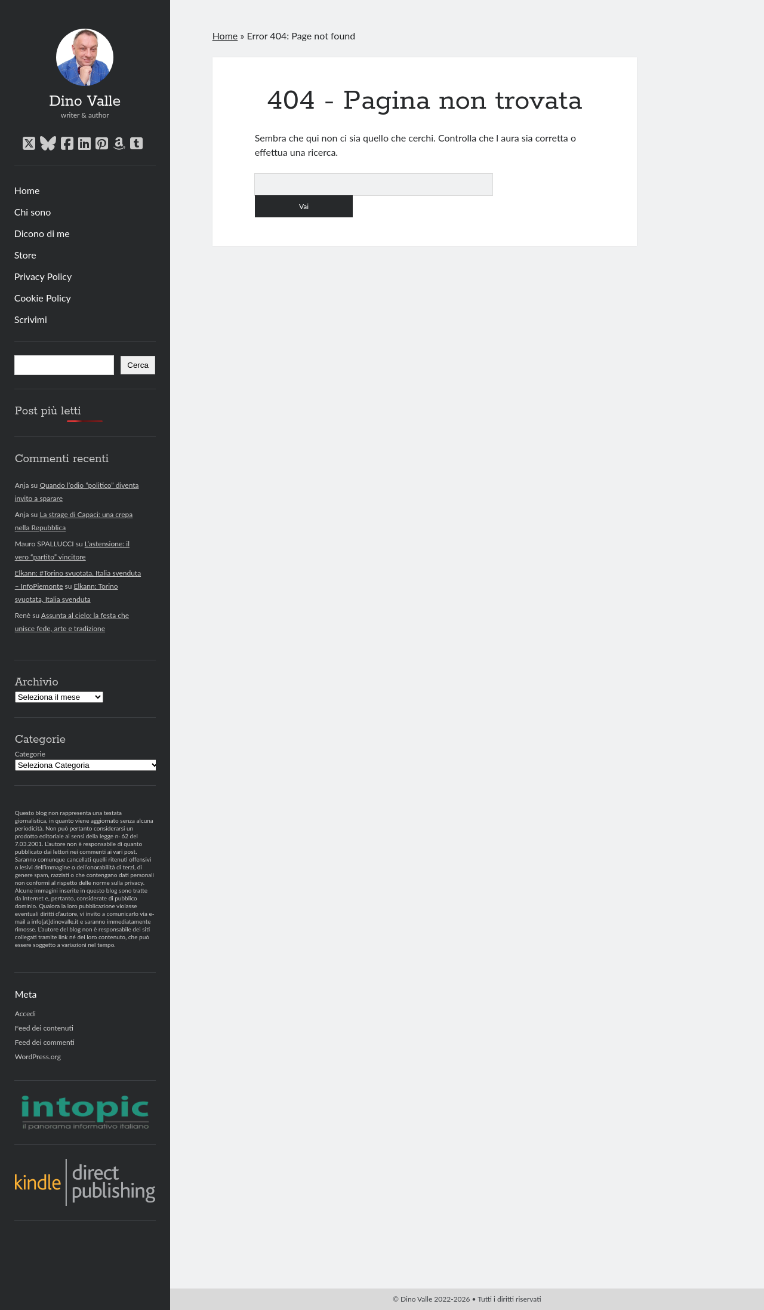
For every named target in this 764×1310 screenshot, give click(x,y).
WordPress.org (38, 1056)
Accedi (25, 1013)
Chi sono (32, 211)
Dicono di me (42, 233)
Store (25, 254)
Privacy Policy (43, 276)
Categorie (30, 753)
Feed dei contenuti (44, 1027)
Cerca (138, 365)
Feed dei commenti (45, 1042)
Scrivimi (30, 319)
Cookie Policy (42, 297)
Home (27, 190)
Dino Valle (85, 101)
